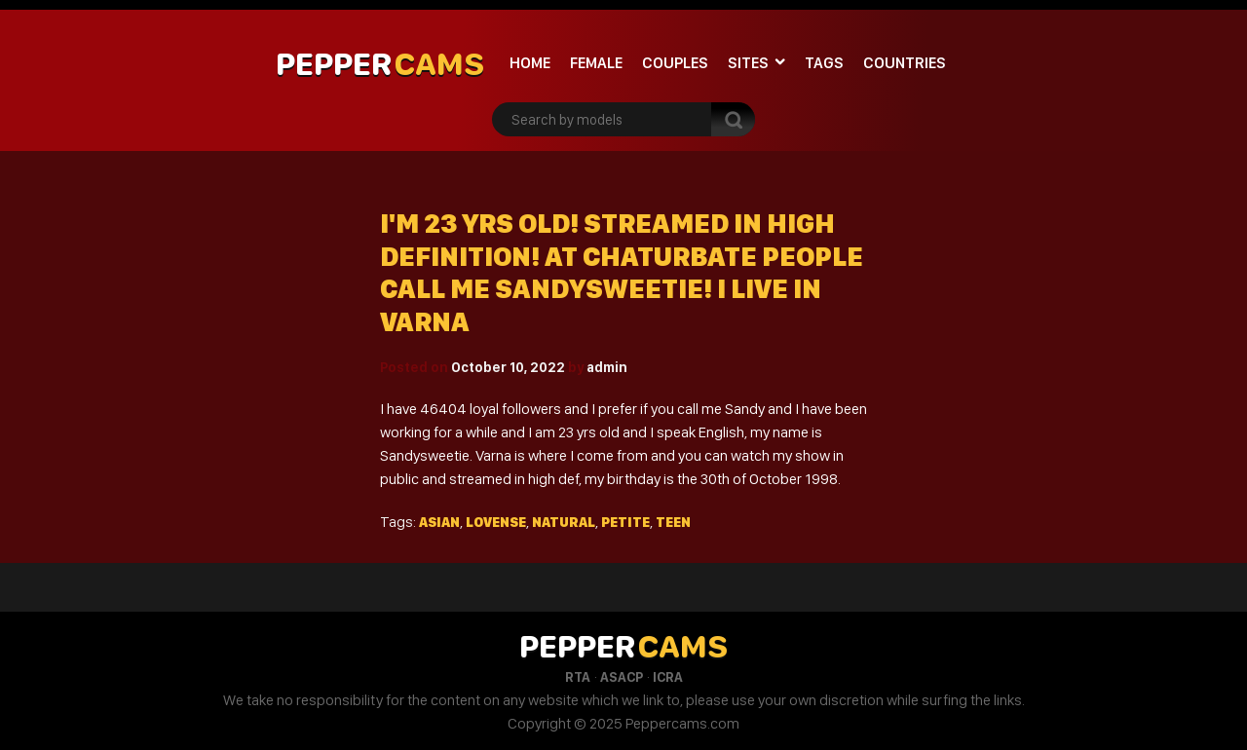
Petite (625, 522)
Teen (673, 522)
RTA (577, 677)
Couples (675, 63)
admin (606, 367)
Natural (563, 522)
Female (596, 63)
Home (530, 63)
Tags (824, 63)
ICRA (668, 677)
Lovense (496, 522)
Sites (748, 63)
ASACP (621, 677)
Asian (439, 522)
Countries (904, 63)
